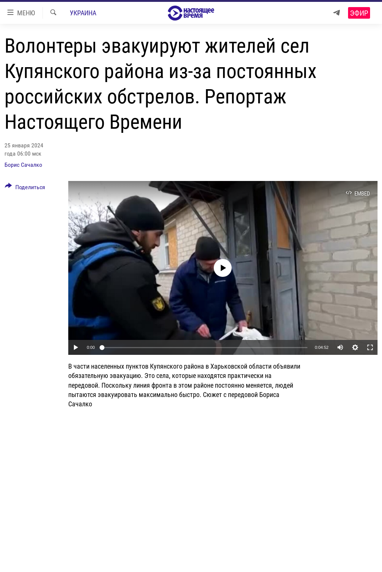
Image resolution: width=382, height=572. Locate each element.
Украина (83, 13)
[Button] (25, 188)
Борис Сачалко (23, 164)
